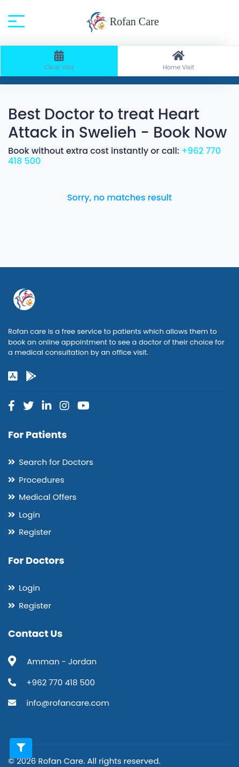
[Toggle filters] (21, 748)
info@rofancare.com (67, 702)
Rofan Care (122, 22)
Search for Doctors (56, 462)
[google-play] (31, 376)
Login (29, 514)
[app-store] (13, 376)
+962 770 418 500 (60, 682)
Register (35, 531)
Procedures (41, 479)
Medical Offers (47, 497)
